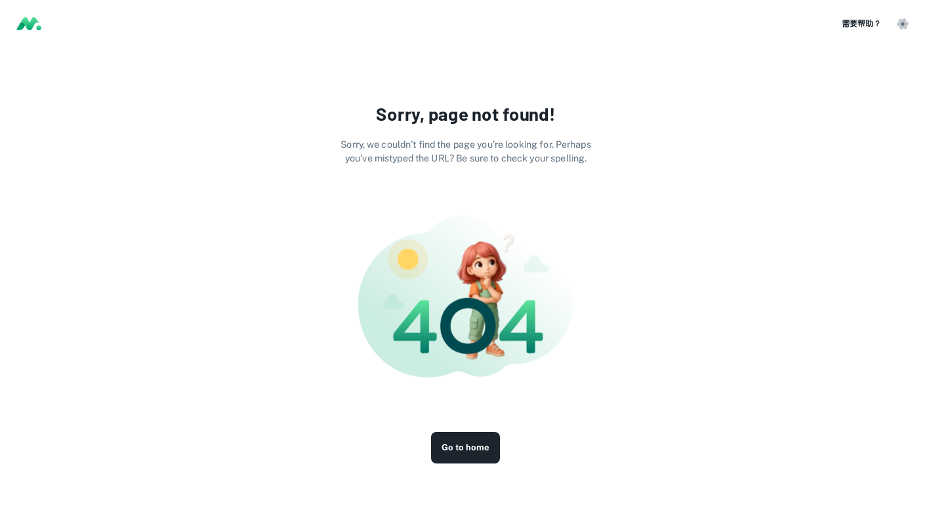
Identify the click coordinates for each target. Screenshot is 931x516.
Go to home (465, 447)
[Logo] (29, 24)
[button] (902, 24)
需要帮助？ (861, 23)
